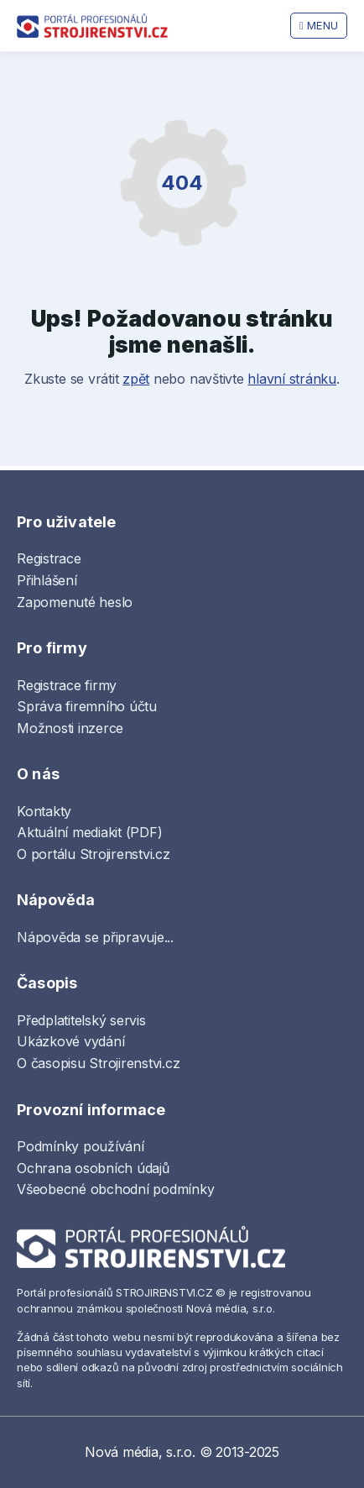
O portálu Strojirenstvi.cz (93, 854)
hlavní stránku (291, 378)
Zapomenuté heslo (75, 602)
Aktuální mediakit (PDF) (89, 832)
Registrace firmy (67, 685)
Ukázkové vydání (70, 1041)
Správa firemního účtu (87, 706)
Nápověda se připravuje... (95, 937)
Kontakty (44, 811)
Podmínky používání (80, 1146)
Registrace (49, 558)
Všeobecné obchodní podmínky (116, 1189)
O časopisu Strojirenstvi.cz (98, 1063)
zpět (135, 378)
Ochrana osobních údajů (93, 1168)
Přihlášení (47, 580)
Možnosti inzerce (70, 728)
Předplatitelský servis (81, 1020)
